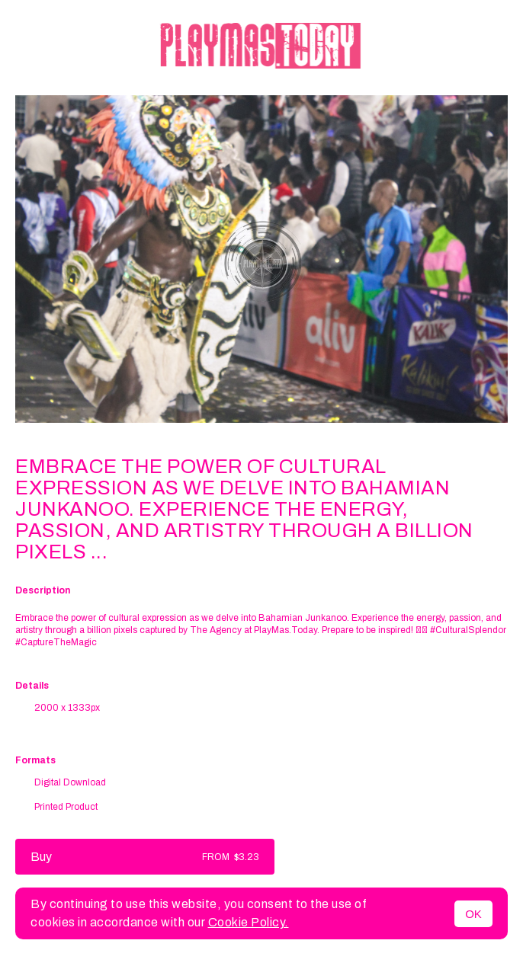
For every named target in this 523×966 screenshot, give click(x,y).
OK (473, 913)
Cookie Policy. (248, 922)
